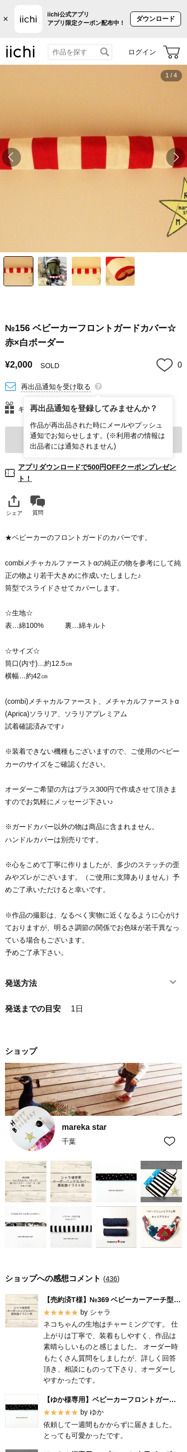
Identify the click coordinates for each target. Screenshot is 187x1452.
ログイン (142, 52)
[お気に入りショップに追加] (169, 1140)
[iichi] (20, 55)
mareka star (84, 1127)
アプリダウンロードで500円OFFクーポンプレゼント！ (97, 472)
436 (111, 1279)
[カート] (171, 52)
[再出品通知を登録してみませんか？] (98, 386)
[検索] (104, 52)
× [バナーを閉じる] (5, 19)
